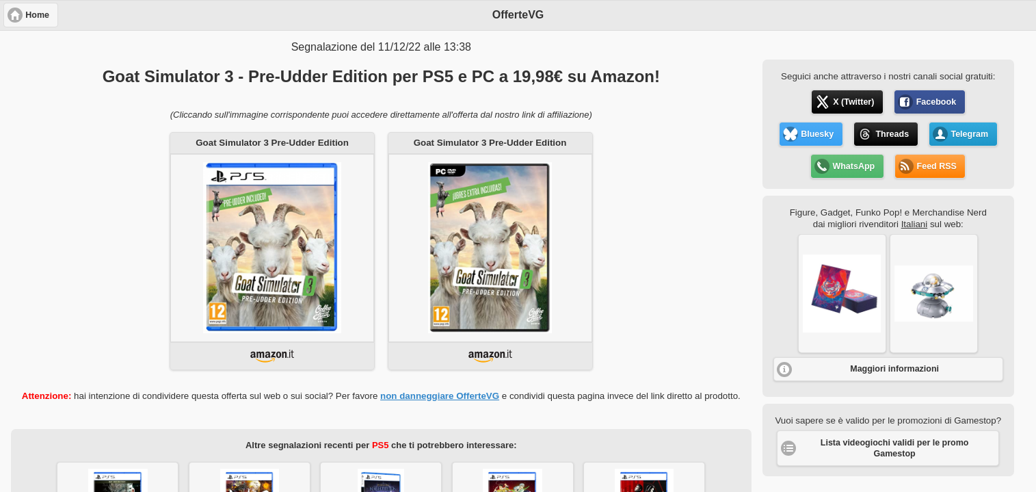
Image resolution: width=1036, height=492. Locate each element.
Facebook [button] (936, 102)
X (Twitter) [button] (853, 102)
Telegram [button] (969, 134)
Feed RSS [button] (937, 166)
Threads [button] (892, 134)
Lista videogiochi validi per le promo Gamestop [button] (895, 448)
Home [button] (37, 15)
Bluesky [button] (817, 134)
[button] (842, 293)
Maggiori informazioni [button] (894, 369)
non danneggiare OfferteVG (439, 396)
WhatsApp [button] (853, 166)
